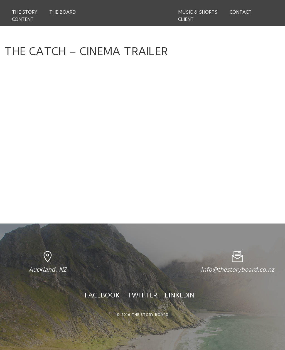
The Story (24, 12)
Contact (241, 12)
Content (23, 19)
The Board (62, 12)
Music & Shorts (197, 12)
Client (186, 19)
